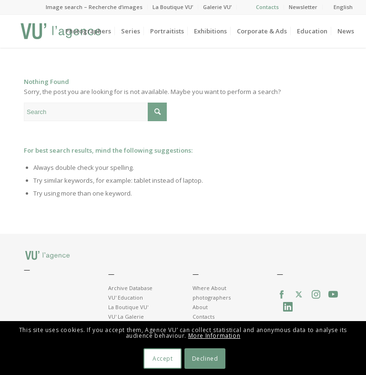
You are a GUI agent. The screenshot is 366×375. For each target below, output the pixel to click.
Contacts (267, 6)
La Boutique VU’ (172, 6)
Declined (205, 358)
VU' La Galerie (126, 316)
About (200, 307)
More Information (214, 336)
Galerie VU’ (217, 6)
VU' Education (125, 297)
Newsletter (303, 6)
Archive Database (130, 288)
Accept (162, 358)
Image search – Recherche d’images (94, 6)
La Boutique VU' (128, 307)
